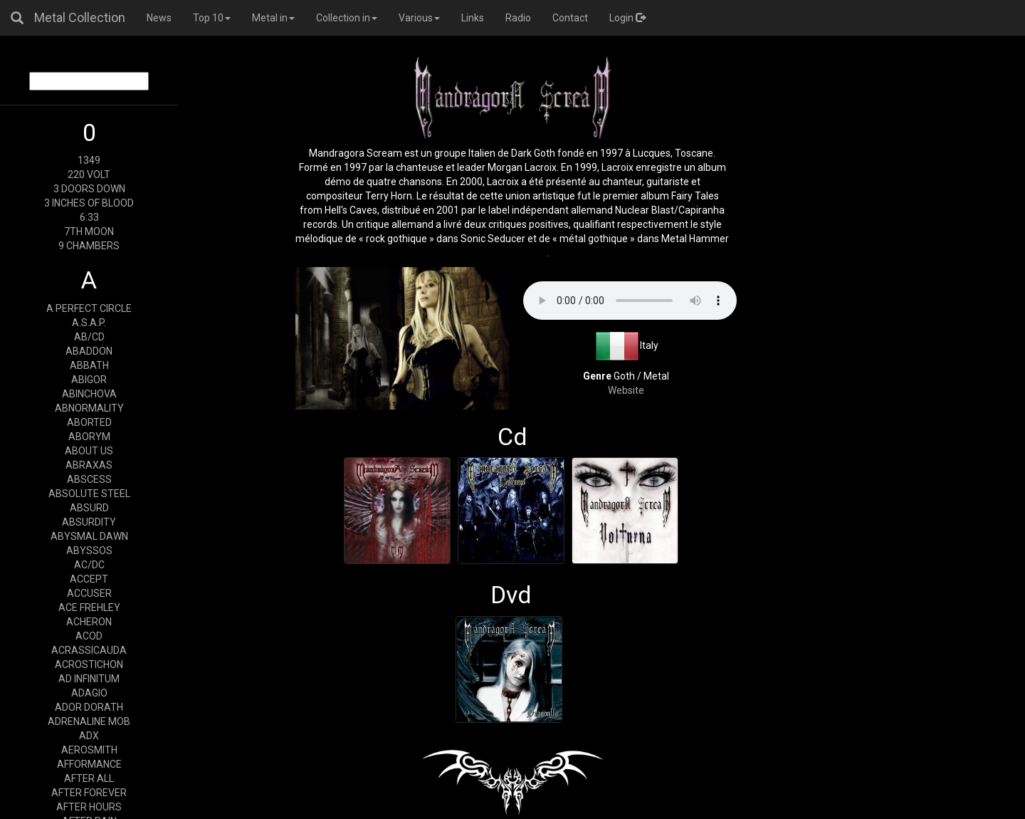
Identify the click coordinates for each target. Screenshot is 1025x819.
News (159, 18)
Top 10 (212, 18)
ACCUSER (89, 593)
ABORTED (89, 422)
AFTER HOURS (89, 807)
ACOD (88, 636)
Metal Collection (79, 17)
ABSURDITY (89, 522)
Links (472, 18)
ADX (89, 735)
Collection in (346, 18)
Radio (518, 18)
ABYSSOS (89, 550)
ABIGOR (89, 379)
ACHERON (89, 621)
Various (419, 18)
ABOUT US (89, 451)
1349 (89, 160)
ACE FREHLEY (89, 607)
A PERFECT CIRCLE (89, 308)
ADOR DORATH (89, 707)
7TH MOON (89, 231)
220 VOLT (89, 174)
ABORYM (89, 436)
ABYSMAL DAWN (89, 536)
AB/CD (89, 337)
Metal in (273, 18)
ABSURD (89, 507)
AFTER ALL (89, 778)
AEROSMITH (89, 750)
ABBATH (89, 365)
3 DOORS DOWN (89, 188)
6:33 (89, 217)
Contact (570, 18)
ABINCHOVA (89, 394)
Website (626, 390)
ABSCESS (89, 479)
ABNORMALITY (89, 408)
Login (627, 18)
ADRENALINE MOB (89, 721)
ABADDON (88, 351)
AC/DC (89, 564)
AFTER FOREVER (89, 792)
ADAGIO (89, 693)
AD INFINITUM (89, 678)
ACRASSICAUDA (89, 650)
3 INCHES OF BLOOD (89, 203)
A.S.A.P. (89, 322)
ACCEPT (89, 579)
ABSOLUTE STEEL (89, 493)
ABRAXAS (88, 465)
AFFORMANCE (89, 764)
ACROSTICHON (89, 664)
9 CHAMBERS (89, 245)
